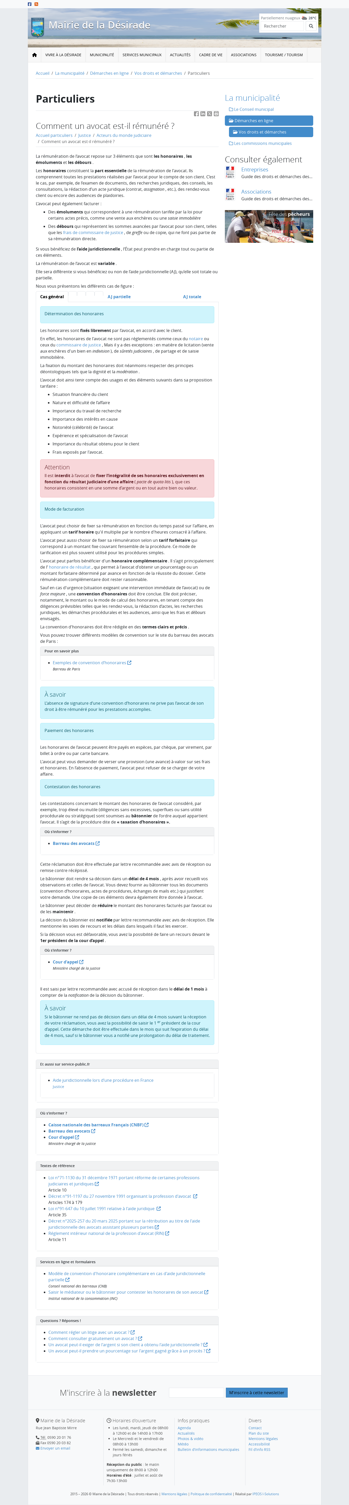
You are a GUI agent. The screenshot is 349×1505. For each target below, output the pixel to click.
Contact (255, 1427)
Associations (244, 54)
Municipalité (102, 54)
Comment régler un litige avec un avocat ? (91, 1332)
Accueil (42, 73)
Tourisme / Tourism (284, 54)
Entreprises (254, 169)
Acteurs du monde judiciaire (124, 135)
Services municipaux (142, 54)
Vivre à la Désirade (63, 54)
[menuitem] (63, 55)
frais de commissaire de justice (93, 232)
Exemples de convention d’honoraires (92, 663)
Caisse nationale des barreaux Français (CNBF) (98, 1125)
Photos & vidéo (190, 1438)
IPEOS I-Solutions (265, 1494)
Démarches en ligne (109, 73)
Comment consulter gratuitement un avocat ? (95, 1338)
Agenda (184, 1427)
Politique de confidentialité (211, 1494)
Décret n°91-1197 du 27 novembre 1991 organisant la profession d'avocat (122, 1196)
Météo (183, 1444)
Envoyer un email (53, 1448)
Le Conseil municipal (251, 109)
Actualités (180, 54)
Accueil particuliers (54, 135)
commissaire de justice (78, 345)
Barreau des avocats (76, 843)
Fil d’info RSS (259, 1449)
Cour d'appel (68, 962)
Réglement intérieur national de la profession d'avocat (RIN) (108, 1233)
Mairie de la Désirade (99, 25)
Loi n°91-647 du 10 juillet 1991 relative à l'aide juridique (104, 1208)
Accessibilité (259, 1444)
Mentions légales (263, 1438)
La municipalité (69, 73)
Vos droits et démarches (158, 73)
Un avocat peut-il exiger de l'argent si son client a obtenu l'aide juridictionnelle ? (128, 1345)
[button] (216, 115)
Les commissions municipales (260, 143)
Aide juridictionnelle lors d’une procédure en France (103, 1080)
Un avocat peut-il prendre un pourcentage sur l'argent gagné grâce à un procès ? (129, 1351)
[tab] (52, 296)
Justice (84, 135)
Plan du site (259, 1433)
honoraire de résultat (70, 567)
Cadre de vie (211, 54)
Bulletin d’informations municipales (208, 1449)
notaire (196, 339)
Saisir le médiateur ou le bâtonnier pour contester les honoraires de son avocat (128, 1292)
